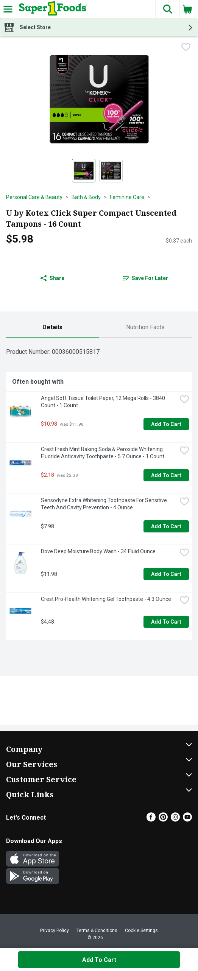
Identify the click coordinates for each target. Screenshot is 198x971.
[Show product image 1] (83, 170)
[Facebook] (151, 819)
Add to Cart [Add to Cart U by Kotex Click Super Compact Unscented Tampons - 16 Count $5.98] (99, 959)
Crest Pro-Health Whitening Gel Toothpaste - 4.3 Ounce (106, 599)
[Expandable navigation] (8, 9)
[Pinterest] (163, 819)
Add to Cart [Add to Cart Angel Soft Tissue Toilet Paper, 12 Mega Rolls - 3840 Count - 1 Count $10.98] (166, 424)
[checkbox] (186, 47)
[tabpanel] (99, 492)
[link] (145, 278)
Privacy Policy (54, 930)
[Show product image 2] (111, 170)
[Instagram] (175, 819)
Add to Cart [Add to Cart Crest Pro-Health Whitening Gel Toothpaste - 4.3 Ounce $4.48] (166, 622)
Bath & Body (86, 197)
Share (52, 278)
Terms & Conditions (96, 930)
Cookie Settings (141, 930)
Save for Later (145, 278)
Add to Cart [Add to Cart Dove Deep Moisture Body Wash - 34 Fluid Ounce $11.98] (166, 574)
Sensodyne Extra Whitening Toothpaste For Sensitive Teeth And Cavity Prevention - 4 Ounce (104, 503)
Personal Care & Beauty (34, 197)
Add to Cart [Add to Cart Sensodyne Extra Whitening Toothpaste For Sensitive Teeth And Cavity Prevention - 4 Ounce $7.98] (166, 526)
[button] (167, 9)
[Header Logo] (51, 9)
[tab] (52, 327)
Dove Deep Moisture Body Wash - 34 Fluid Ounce (98, 551)
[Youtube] (187, 819)
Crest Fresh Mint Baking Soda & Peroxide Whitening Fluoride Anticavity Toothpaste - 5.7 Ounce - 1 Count (102, 452)
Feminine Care (127, 197)
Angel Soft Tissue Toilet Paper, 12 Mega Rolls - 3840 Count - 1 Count (103, 401)
